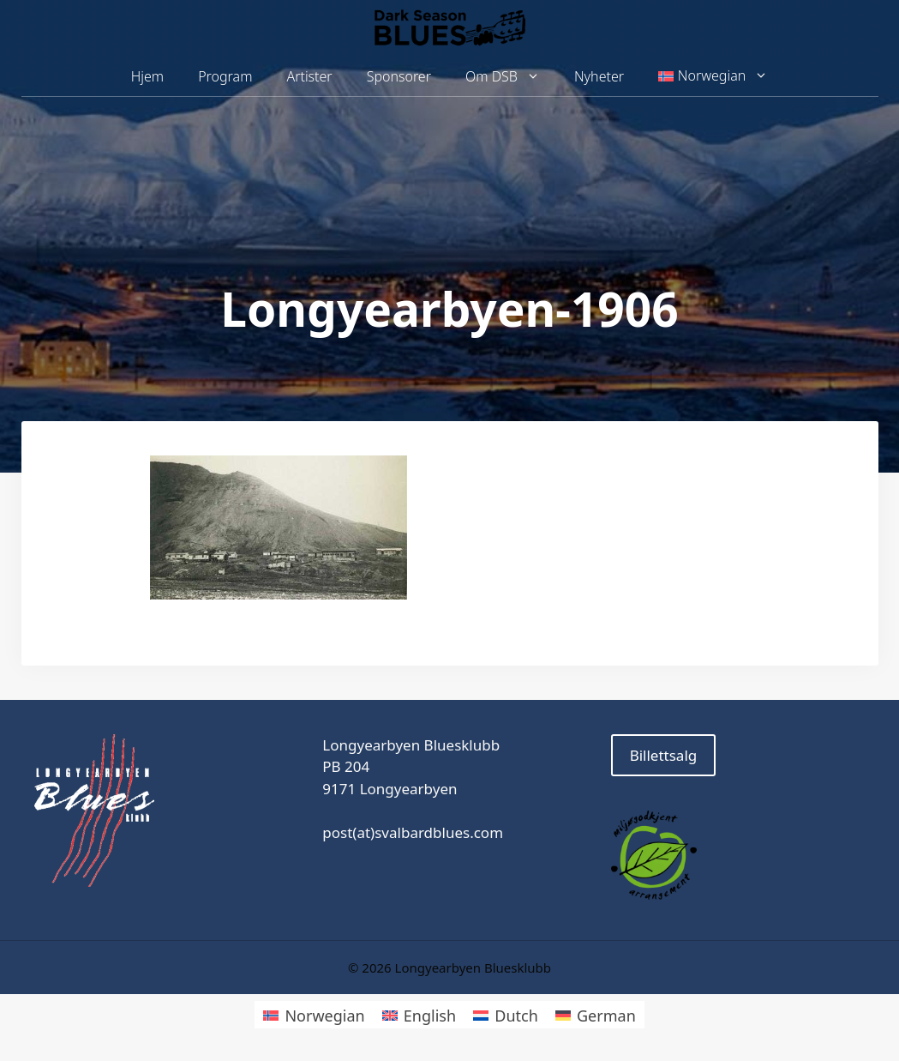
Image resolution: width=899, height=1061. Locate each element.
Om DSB (511, 76)
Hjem (147, 76)
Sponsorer (399, 76)
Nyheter (599, 76)
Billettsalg (664, 755)
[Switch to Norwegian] (314, 1014)
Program (225, 76)
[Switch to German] (595, 1014)
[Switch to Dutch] (505, 1014)
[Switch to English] (419, 1014)
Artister (309, 76)
